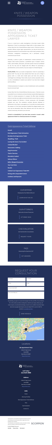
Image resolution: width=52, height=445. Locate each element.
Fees (26, 402)
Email (28, 283)
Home (26, 394)
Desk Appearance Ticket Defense (26, 399)
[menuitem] (10, 130)
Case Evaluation (26, 405)
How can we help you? (12, 292)
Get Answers (26, 256)
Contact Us (26, 408)
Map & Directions (26, 356)
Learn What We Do (26, 197)
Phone (9, 283)
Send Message (26, 313)
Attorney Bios (26, 217)
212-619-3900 (26, 373)
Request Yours (26, 236)
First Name (10, 278)
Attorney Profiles (26, 397)
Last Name (29, 278)
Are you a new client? (12, 288)
